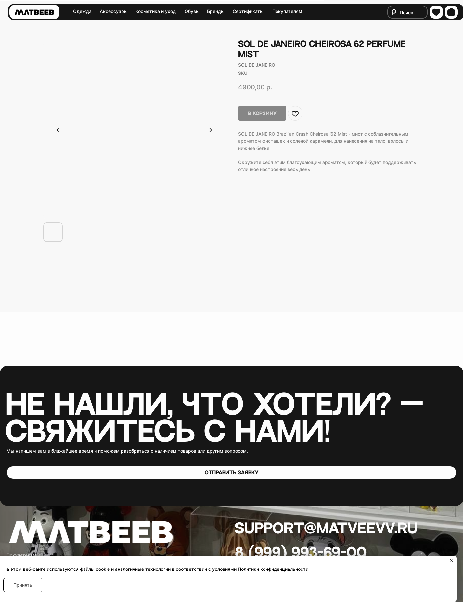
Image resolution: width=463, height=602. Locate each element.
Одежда (82, 11)
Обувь (192, 11)
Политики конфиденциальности (273, 569)
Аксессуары (114, 11)
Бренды (216, 11)
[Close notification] (451, 560)
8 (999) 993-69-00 (301, 553)
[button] (231, 472)
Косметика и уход (155, 11)
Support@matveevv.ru (326, 528)
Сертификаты (248, 11)
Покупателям (287, 11)
